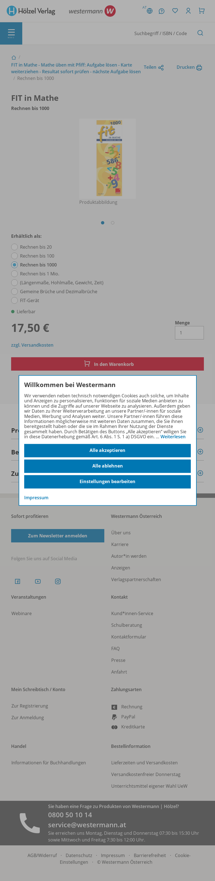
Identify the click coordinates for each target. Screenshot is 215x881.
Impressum (36, 498)
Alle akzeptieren (107, 450)
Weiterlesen (173, 437)
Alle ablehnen (107, 466)
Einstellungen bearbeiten (107, 482)
